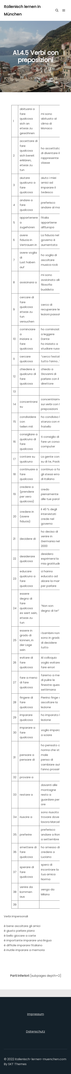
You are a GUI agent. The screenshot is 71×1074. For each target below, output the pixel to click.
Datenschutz (35, 1031)
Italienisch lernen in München (22, 10)
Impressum (35, 1014)
